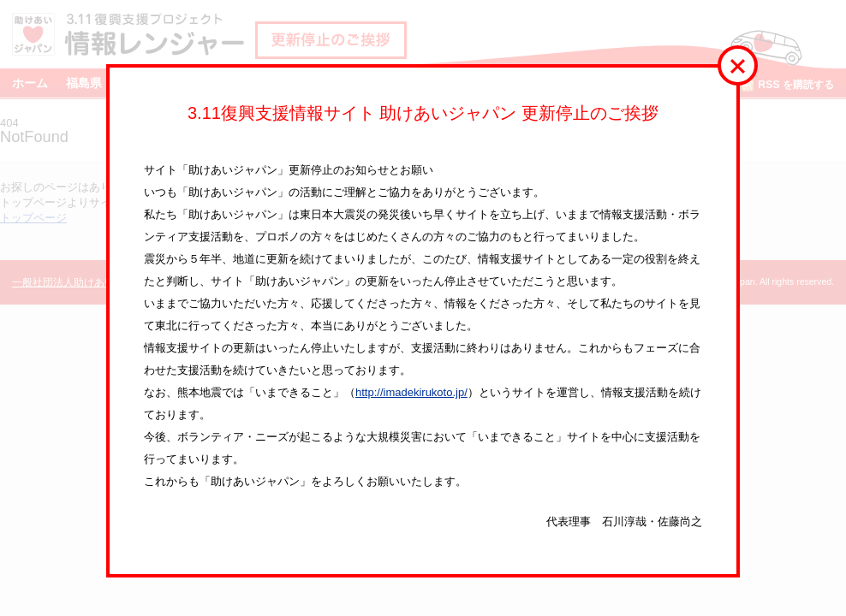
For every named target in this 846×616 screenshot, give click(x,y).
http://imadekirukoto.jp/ (411, 392)
